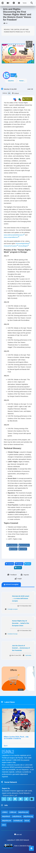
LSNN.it (4, 812)
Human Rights (23, 80)
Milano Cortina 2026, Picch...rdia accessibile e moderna (16, 738)
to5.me (27, 820)
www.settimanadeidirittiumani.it (14, 235)
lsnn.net (18, 834)
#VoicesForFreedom (10, 246)
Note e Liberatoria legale (22, 846)
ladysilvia (11, 80)
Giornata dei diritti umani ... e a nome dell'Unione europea (20, 598)
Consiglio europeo (13, 609)
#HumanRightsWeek (22, 243)
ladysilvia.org (28, 816)
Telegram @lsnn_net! (10, 795)
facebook (19, 564)
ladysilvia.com (23, 812)
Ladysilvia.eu (16, 816)
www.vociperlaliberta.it (11, 237)
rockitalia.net (17, 820)
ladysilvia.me (6, 820)
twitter (27, 564)
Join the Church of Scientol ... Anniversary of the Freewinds (21, 648)
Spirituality (28, 655)
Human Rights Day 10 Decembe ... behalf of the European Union (20, 623)
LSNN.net (13, 812)
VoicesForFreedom (24, 545)
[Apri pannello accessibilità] (13, 3)
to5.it (4, 825)
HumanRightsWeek (12, 545)
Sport (6, 746)
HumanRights (22, 549)
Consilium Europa (12, 634)
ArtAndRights (13, 549)
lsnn (12, 75)
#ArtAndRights (23, 246)
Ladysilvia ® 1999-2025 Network (18, 840)
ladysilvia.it (6, 816)
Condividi (9, 564)
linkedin (18, 567)
